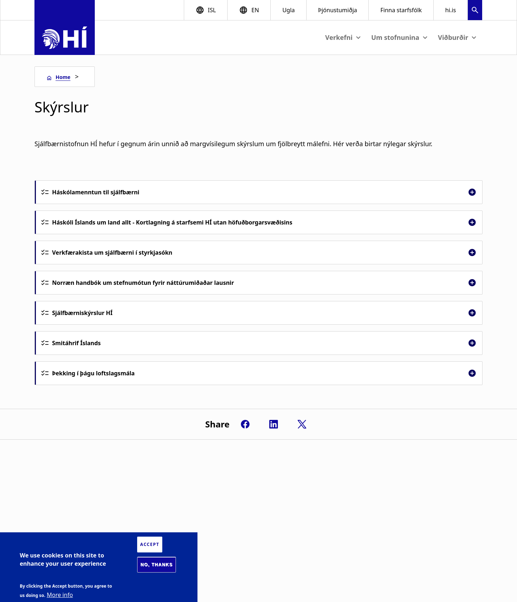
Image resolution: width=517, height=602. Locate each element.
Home (63, 77)
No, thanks (156, 564)
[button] (475, 11)
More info (60, 595)
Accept (149, 544)
